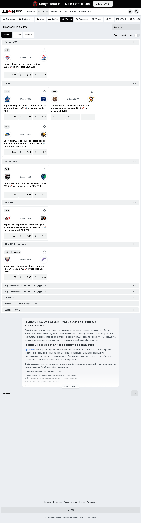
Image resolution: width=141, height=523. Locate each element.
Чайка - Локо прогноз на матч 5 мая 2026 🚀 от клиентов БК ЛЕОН (23, 65)
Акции (54, 12)
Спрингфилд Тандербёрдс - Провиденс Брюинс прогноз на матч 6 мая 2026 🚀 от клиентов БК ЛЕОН (24, 144)
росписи (30, 349)
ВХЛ (7, 169)
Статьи (63, 12)
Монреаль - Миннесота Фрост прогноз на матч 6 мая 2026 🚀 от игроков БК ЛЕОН (24, 269)
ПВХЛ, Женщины (12, 252)
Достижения (10, 453)
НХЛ (7, 211)
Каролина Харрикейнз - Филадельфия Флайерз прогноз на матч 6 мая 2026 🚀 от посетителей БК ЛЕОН (25, 227)
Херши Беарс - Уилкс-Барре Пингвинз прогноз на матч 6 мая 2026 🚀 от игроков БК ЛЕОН (71, 108)
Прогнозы (43, 12)
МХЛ (7, 50)
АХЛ (7, 91)
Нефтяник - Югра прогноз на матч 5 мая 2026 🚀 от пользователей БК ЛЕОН (25, 184)
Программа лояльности (17, 486)
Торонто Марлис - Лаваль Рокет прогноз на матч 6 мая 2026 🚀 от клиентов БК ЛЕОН (25, 108)
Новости (31, 12)
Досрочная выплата (15, 420)
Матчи (73, 12)
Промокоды (85, 12)
